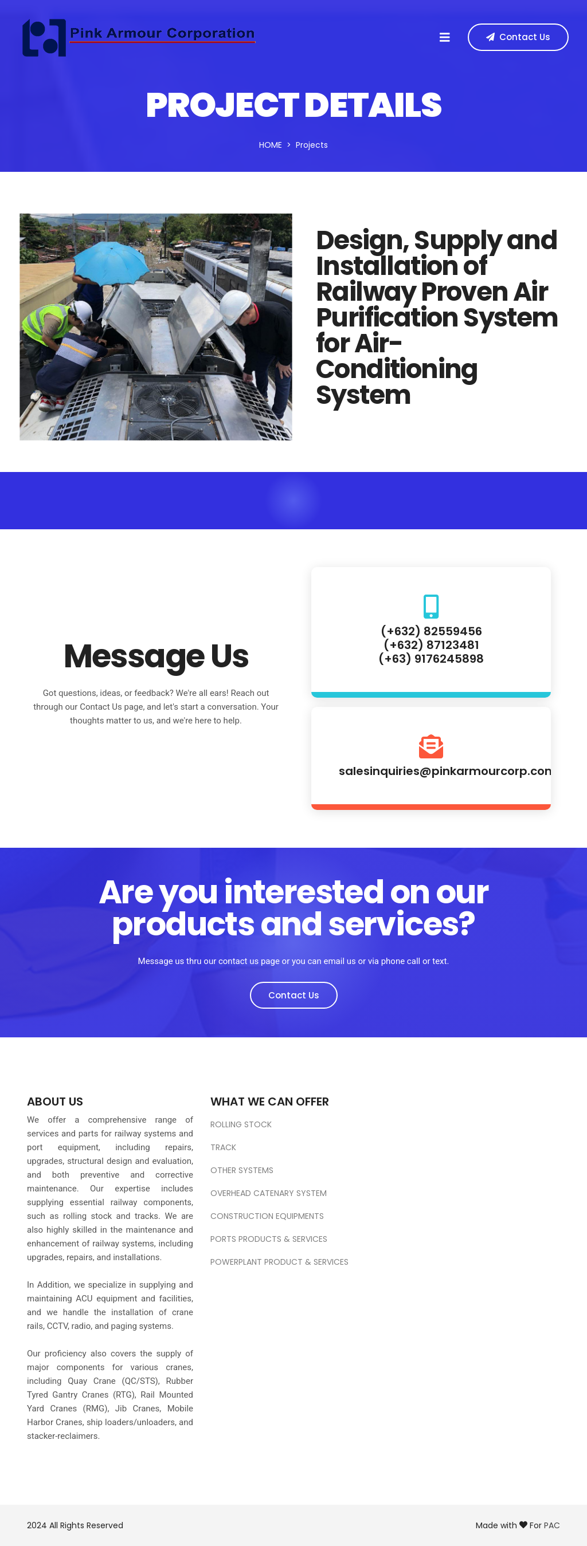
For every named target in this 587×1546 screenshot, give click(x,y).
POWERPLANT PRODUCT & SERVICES (279, 1262)
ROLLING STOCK (241, 1124)
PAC (552, 1525)
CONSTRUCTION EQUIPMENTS (267, 1216)
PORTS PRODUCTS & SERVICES (268, 1239)
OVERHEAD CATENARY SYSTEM (268, 1193)
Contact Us (293, 995)
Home (270, 145)
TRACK (223, 1147)
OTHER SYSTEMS (241, 1170)
